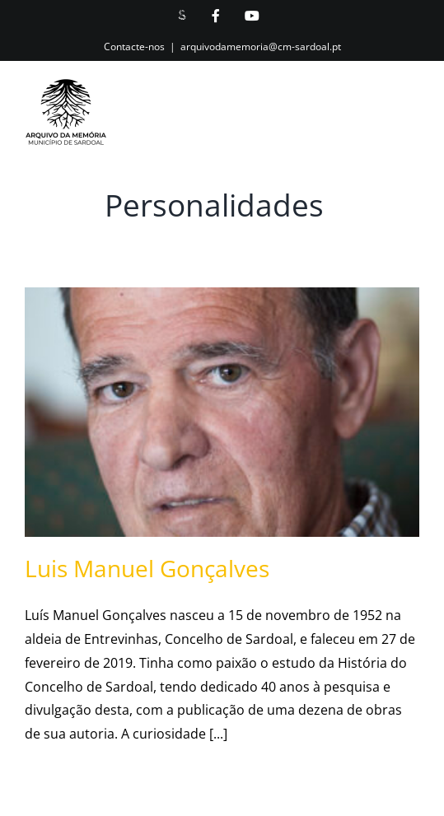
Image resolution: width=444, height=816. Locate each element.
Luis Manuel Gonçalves (147, 568)
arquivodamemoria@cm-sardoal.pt (260, 47)
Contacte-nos (134, 47)
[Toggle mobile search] (377, 119)
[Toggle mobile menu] (410, 119)
